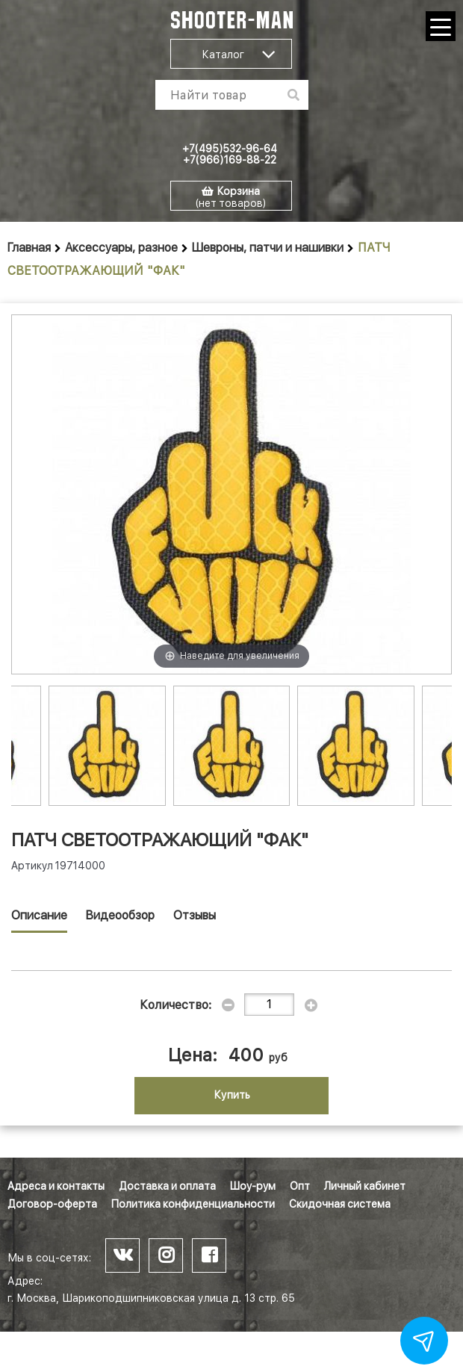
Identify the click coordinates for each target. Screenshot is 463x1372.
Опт (300, 1186)
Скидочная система (340, 1204)
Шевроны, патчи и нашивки (268, 247)
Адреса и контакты (56, 1186)
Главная (29, 247)
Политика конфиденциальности (193, 1204)
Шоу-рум (253, 1186)
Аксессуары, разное (121, 247)
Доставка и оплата (167, 1186)
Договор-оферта (52, 1204)
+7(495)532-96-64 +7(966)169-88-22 (229, 154)
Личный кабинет (364, 1186)
